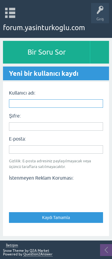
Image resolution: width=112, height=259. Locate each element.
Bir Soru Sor (46, 52)
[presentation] (54, 194)
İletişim (12, 245)
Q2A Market (39, 251)
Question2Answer (38, 254)
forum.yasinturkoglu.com (44, 28)
